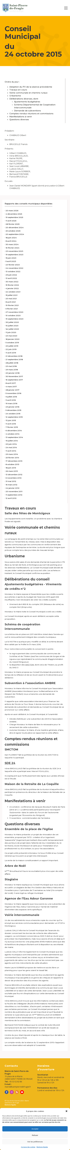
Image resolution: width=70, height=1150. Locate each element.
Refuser (35, 1135)
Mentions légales (42, 1147)
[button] (66, 1111)
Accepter (34, 1129)
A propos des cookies (28, 1147)
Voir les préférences (35, 1142)
